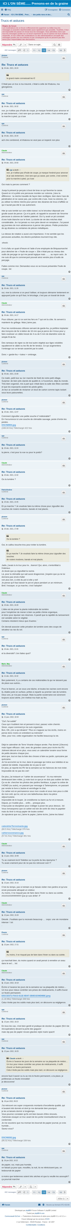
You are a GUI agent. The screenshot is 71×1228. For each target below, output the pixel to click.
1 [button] (27, 50)
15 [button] (53, 50)
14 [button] (49, 50)
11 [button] (34, 50)
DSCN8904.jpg (9, 425)
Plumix (4, 932)
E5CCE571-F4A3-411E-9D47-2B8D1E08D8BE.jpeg (26, 996)
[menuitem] (7, 10)
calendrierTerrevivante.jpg (15, 826)
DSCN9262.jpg (9, 1137)
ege (3, 94)
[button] (19, 50)
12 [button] (39, 50)
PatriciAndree (7, 490)
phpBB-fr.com (39, 1213)
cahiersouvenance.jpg (13, 833)
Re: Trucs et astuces (15, 64)
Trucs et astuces (12, 20)
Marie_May (6, 664)
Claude (4, 150)
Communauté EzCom (12, 1216)
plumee (4, 55)
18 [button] (60, 50)
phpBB (28, 1210)
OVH (47, 1219)
